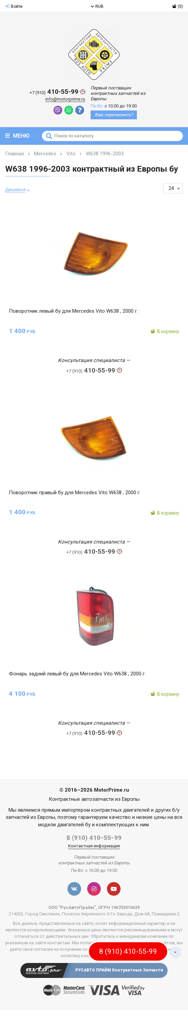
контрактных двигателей (120, 810)
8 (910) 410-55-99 (94, 838)
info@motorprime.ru (65, 99)
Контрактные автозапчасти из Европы (94, 799)
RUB (97, 6)
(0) (177, 6)
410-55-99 (57, 92)
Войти (13, 6)
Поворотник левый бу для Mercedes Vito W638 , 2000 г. (73, 311)
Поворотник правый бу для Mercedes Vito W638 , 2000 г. (75, 492)
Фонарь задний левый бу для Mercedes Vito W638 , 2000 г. (77, 674)
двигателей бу (74, 825)
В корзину (164, 331)
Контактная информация (94, 845)
